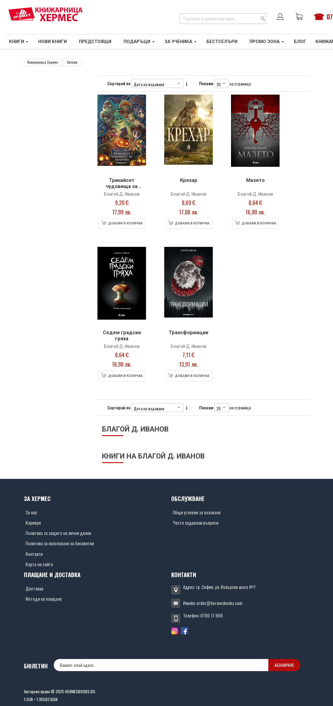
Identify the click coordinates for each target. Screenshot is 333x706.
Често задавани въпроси (195, 522)
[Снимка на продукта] (121, 135)
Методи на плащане (43, 598)
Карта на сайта (39, 564)
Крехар (188, 180)
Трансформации (188, 332)
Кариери (33, 522)
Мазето (255, 180)
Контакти (33, 553)
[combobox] (223, 18)
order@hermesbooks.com (219, 603)
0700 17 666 (211, 615)
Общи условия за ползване (197, 512)
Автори (72, 62)
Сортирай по (119, 83)
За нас (31, 512)
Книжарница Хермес (42, 62)
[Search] (263, 18)
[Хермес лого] (45, 14)
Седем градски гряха (122, 335)
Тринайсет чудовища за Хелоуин (122, 186)
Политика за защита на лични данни (58, 533)
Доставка (34, 588)
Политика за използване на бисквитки (59, 543)
